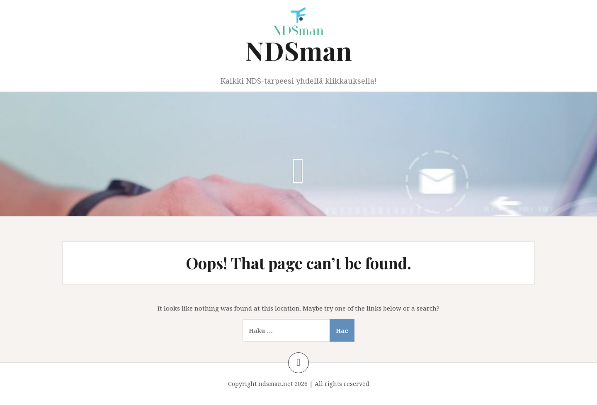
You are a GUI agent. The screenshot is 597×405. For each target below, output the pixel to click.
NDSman (298, 50)
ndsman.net (275, 384)
